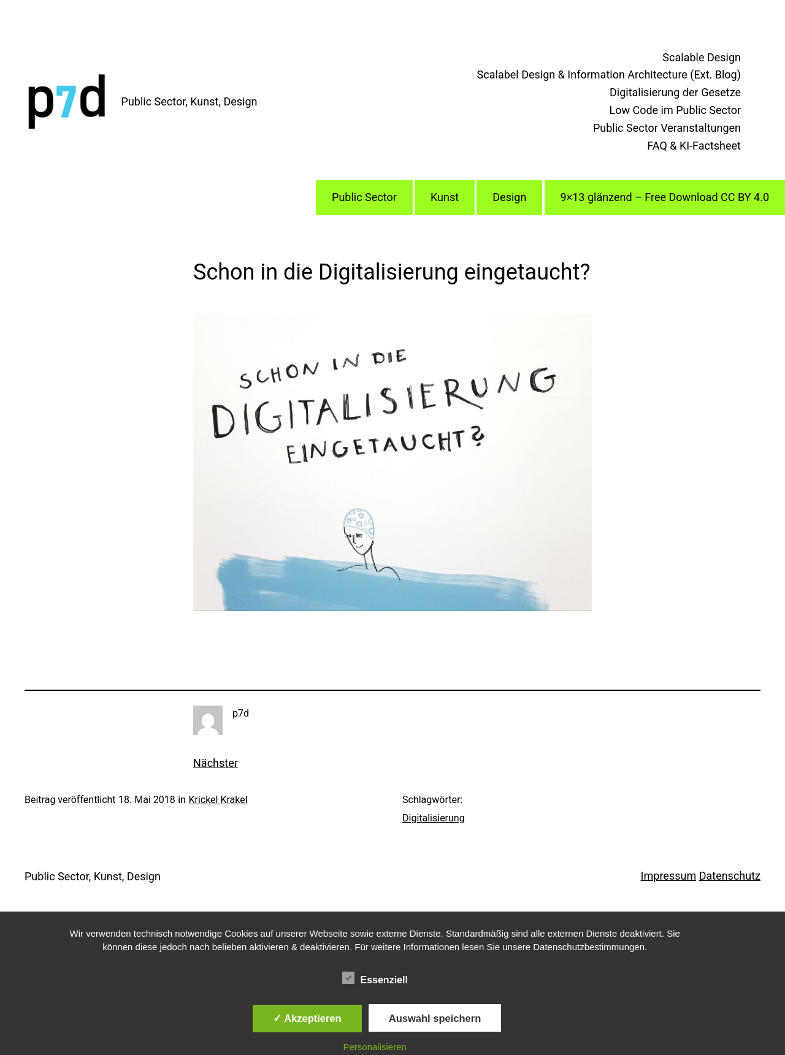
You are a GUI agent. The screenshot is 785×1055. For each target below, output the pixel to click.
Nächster (215, 762)
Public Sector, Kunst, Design (189, 101)
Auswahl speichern (435, 1018)
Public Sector (364, 197)
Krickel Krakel (217, 800)
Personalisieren (375, 1047)
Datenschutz (729, 875)
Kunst (445, 197)
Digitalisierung (433, 818)
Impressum (669, 875)
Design (509, 197)
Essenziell (375, 978)
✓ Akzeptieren (307, 1018)
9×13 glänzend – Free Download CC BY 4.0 (665, 197)
